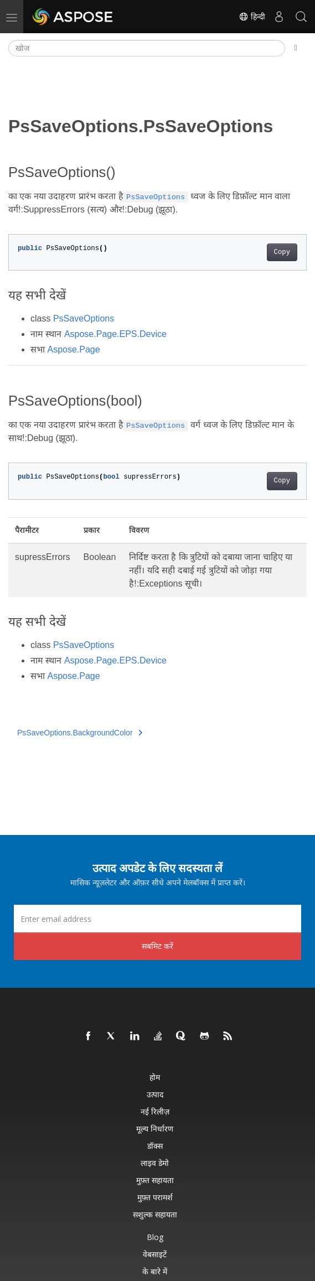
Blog (155, 1237)
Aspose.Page (73, 349)
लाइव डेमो (155, 1163)
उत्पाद (155, 1094)
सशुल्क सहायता (155, 1214)
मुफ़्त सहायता (155, 1180)
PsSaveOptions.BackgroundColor (79, 732)
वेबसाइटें (155, 1254)
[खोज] (146, 48)
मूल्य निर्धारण (154, 1128)
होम (154, 1077)
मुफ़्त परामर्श (155, 1197)
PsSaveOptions (83, 318)
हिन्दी (252, 17)
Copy (282, 252)
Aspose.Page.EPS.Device (115, 334)
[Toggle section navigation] (296, 48)
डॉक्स (155, 1145)
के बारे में (154, 1271)
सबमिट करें (157, 946)
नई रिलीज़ (155, 1111)
